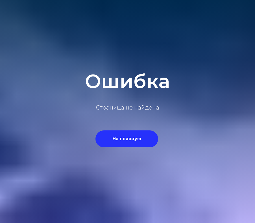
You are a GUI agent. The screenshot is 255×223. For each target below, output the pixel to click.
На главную (126, 138)
